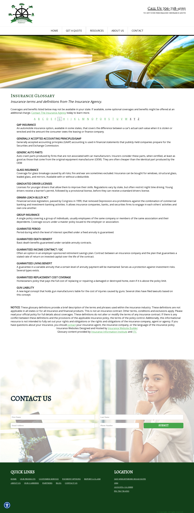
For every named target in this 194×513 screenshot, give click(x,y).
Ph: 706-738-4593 (121, 478)
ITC (135, 341)
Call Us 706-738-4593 (167, 8)
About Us (16, 470)
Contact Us (71, 470)
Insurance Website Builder (123, 337)
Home (14, 466)
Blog (58, 470)
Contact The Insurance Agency (48, 122)
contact (71, 334)
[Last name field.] (141, 404)
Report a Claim (92, 466)
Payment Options (71, 466)
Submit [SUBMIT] (164, 412)
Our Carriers (31, 470)
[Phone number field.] (119, 412)
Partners (47, 470)
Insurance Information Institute (109, 341)
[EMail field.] (53, 412)
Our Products (27, 466)
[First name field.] (53, 404)
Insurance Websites (67, 337)
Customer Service (49, 466)
